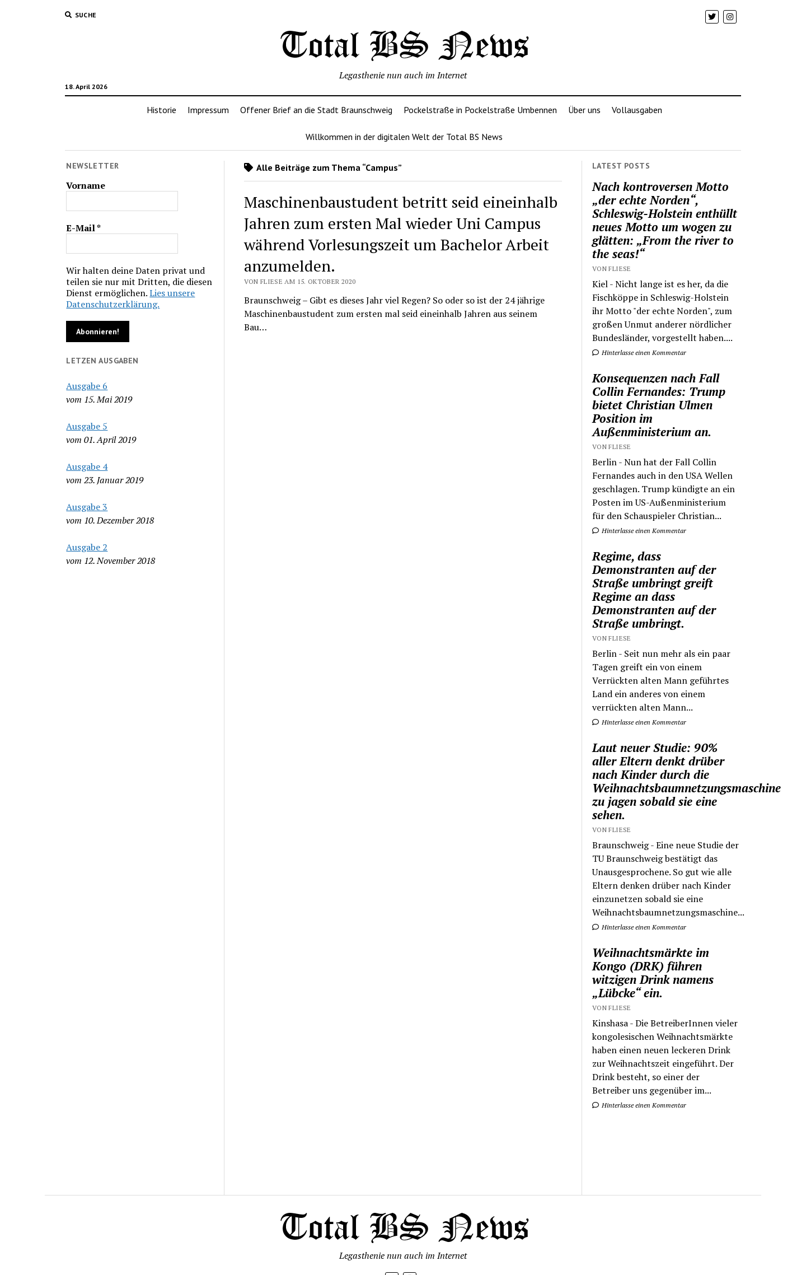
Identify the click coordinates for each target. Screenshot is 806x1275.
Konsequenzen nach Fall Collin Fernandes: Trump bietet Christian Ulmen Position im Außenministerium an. (658, 404)
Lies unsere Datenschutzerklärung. (130, 298)
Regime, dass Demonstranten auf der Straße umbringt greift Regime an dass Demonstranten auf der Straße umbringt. (654, 589)
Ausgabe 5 (86, 426)
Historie (161, 109)
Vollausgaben (637, 109)
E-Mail (83, 227)
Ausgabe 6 (86, 386)
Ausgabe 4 (86, 466)
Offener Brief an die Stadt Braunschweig (316, 109)
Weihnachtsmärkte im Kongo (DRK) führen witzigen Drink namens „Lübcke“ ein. (653, 973)
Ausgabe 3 (86, 507)
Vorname (85, 185)
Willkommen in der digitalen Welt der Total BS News (404, 136)
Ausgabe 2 (86, 547)
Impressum (208, 109)
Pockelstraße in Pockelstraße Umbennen (480, 109)
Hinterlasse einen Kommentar (639, 352)
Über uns (584, 109)
